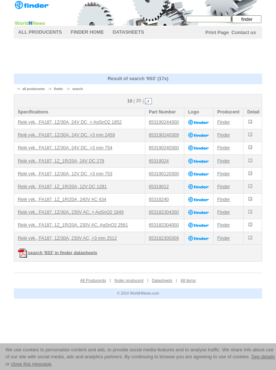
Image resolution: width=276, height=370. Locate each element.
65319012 (159, 186)
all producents (33, 89)
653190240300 (164, 147)
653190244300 (164, 122)
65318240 (159, 199)
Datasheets (128, 32)
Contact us (243, 32)
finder (58, 89)
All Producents (40, 32)
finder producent (129, 280)
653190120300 (164, 173)
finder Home (87, 32)
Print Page (217, 32)
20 (138, 100)
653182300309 (164, 238)
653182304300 (164, 212)
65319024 (159, 161)
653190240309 (164, 135)
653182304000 (164, 225)
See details (263, 356)
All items (188, 280)
